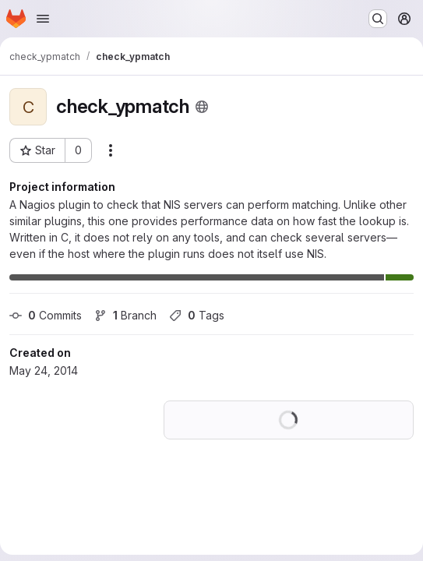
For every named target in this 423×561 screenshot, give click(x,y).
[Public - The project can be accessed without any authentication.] (202, 107)
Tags (196, 315)
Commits (45, 315)
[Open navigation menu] (42, 18)
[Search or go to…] (377, 18)
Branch (125, 315)
